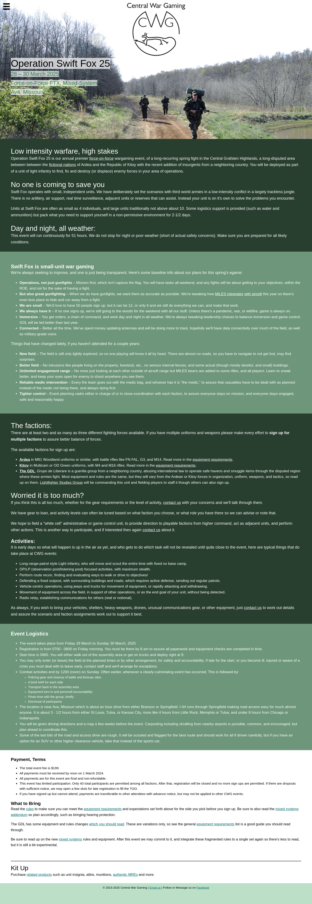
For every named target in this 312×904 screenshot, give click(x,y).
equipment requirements (212, 460)
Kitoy (24, 465)
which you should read (106, 824)
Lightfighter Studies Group (61, 483)
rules (30, 809)
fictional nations (62, 165)
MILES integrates (229, 294)
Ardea (25, 460)
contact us (172, 502)
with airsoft (253, 294)
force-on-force (101, 158)
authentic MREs (125, 874)
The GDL (27, 471)
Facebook (202, 887)
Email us (155, 887)
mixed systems (70, 839)
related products (39, 874)
